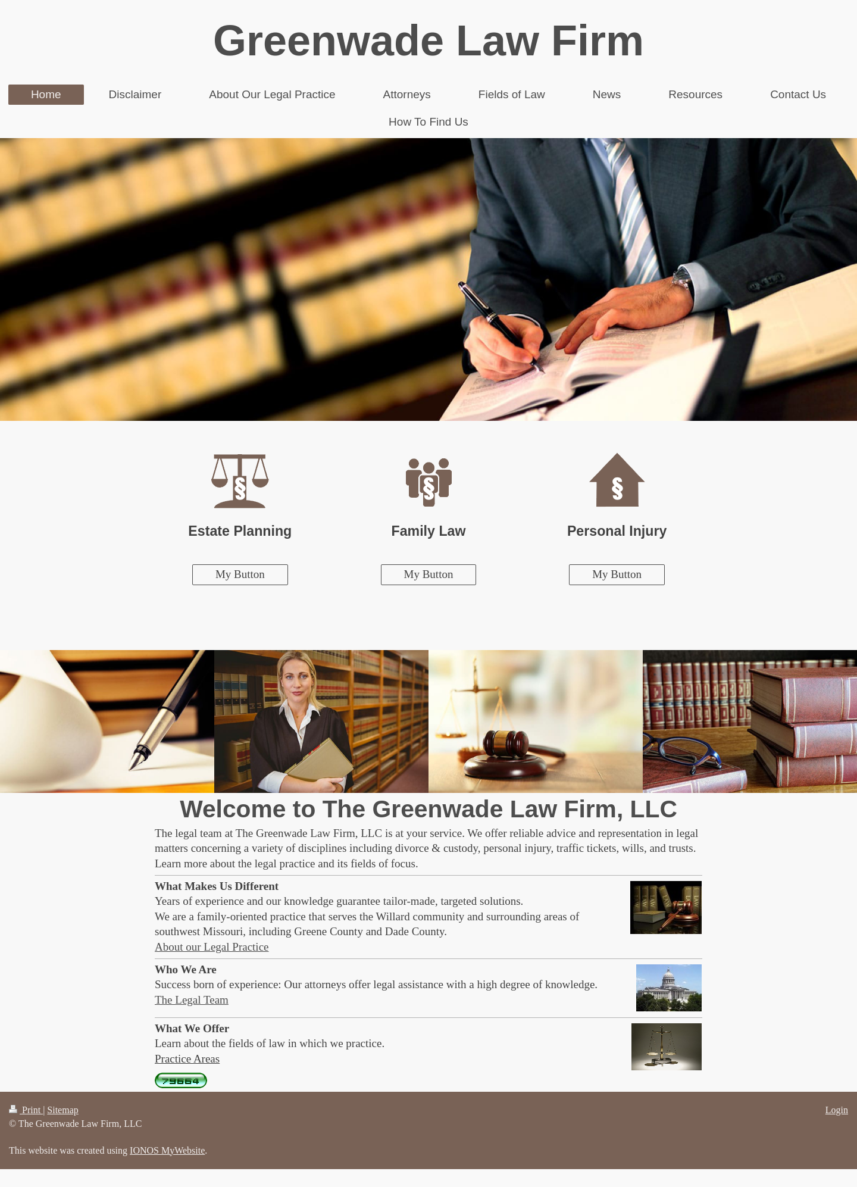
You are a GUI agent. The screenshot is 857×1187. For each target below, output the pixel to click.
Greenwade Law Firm (428, 40)
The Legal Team (192, 1000)
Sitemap (62, 1110)
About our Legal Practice (212, 947)
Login (836, 1110)
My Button (240, 574)
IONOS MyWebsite (167, 1150)
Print (26, 1110)
